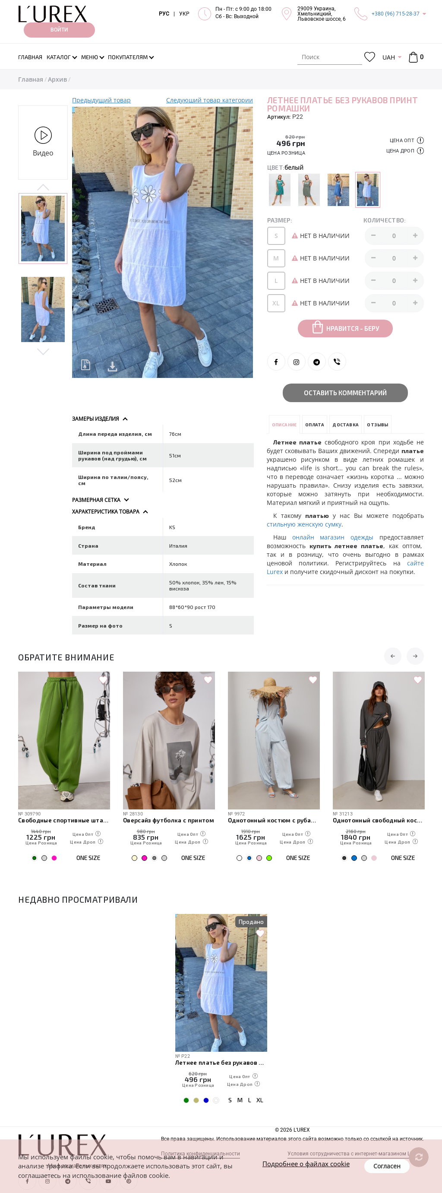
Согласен (387, 1166)
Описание (284, 424)
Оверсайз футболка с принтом (168, 820)
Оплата (314, 424)
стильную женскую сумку (304, 524)
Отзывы (377, 424)
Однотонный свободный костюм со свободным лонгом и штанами (379, 820)
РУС (164, 14)
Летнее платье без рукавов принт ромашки (221, 1062)
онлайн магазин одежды (333, 537)
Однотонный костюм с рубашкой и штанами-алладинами (274, 820)
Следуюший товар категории (209, 100)
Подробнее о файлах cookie (306, 1163)
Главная (30, 79)
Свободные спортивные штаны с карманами (64, 820)
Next (43, 351)
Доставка (345, 424)
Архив (57, 79)
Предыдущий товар (101, 100)
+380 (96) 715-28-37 (396, 14)
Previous (43, 188)
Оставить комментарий (345, 393)
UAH (388, 57)
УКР (184, 14)
